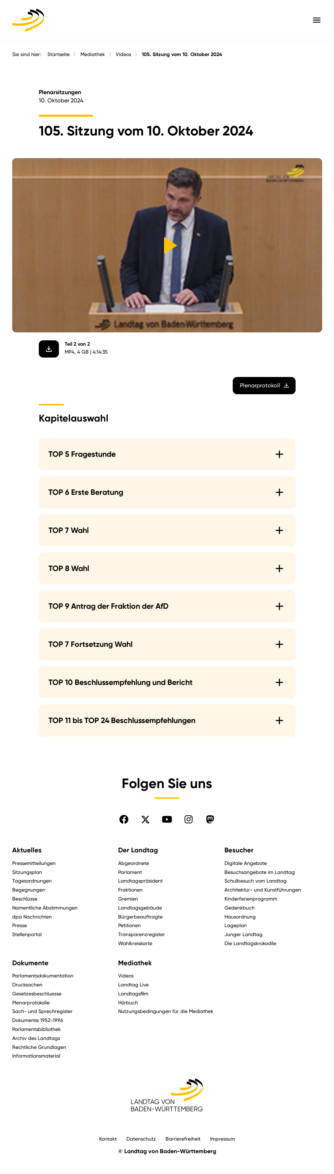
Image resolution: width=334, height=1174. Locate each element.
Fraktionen (130, 890)
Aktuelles (27, 850)
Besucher (239, 850)
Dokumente (30, 963)
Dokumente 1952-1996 (37, 1020)
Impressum (222, 1139)
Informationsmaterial (36, 1056)
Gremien (128, 899)
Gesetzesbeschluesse (36, 993)
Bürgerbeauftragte (140, 916)
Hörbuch (128, 1002)
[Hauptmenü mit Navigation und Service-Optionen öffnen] (317, 20)
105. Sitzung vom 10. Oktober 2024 (182, 54)
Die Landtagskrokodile (250, 943)
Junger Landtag (243, 934)
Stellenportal (27, 934)
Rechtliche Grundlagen (39, 1047)
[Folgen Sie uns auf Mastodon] (210, 819)
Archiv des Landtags (36, 1038)
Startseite (58, 54)
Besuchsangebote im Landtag (259, 872)
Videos (123, 54)
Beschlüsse (24, 899)
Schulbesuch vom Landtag (255, 881)
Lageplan (235, 925)
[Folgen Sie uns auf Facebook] (124, 819)
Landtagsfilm (133, 993)
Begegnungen (28, 890)
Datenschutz (141, 1139)
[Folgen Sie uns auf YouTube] (167, 819)
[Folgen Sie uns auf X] (145, 819)
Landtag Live (133, 984)
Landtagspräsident (140, 881)
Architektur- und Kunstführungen (262, 890)
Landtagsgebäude (140, 907)
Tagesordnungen (32, 881)
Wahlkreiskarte (135, 943)
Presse (19, 925)
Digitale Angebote (245, 863)
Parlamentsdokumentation (42, 975)
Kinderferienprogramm (250, 899)
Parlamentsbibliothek (36, 1029)
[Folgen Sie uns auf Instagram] (188, 819)
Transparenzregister (141, 934)
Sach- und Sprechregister (42, 1011)
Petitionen (129, 925)
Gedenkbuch (239, 907)
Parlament (130, 872)
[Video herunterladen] (49, 349)
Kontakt (108, 1139)
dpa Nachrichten (32, 916)
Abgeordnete (133, 863)
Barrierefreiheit (183, 1139)
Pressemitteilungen (34, 863)
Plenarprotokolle (31, 1002)
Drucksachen (27, 984)
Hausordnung (240, 916)
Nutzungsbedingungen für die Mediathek (165, 1011)
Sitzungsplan (27, 872)
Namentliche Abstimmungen (45, 907)
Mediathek (92, 54)
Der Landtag (138, 850)
